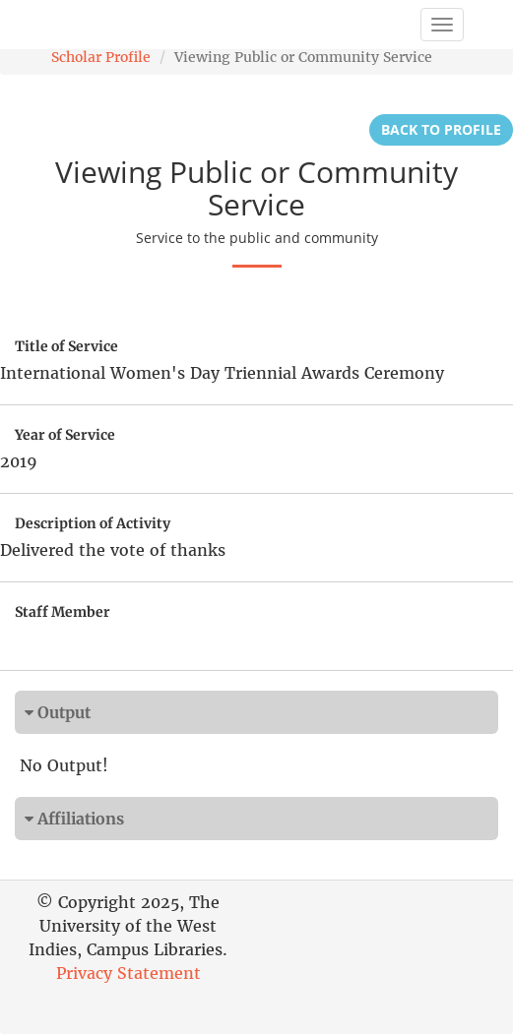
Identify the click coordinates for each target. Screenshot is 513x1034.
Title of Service (66, 346)
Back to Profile (441, 129)
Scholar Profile (101, 57)
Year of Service (65, 435)
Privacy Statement (128, 973)
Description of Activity (92, 523)
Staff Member (62, 612)
